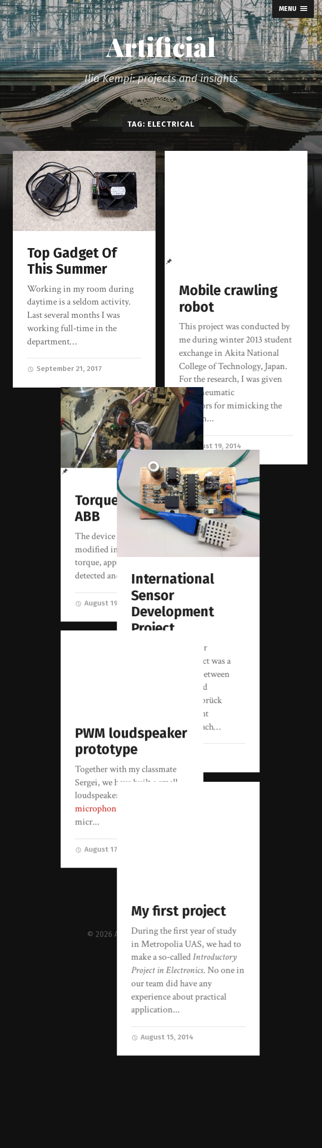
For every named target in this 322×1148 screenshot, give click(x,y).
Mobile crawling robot (228, 298)
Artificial (161, 46)
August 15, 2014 (210, 1061)
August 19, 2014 (210, 446)
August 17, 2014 (210, 778)
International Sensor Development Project (220, 628)
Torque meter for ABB (80, 518)
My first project (226, 935)
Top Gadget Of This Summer (72, 261)
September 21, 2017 (64, 368)
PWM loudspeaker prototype (83, 751)
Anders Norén (208, 1117)
